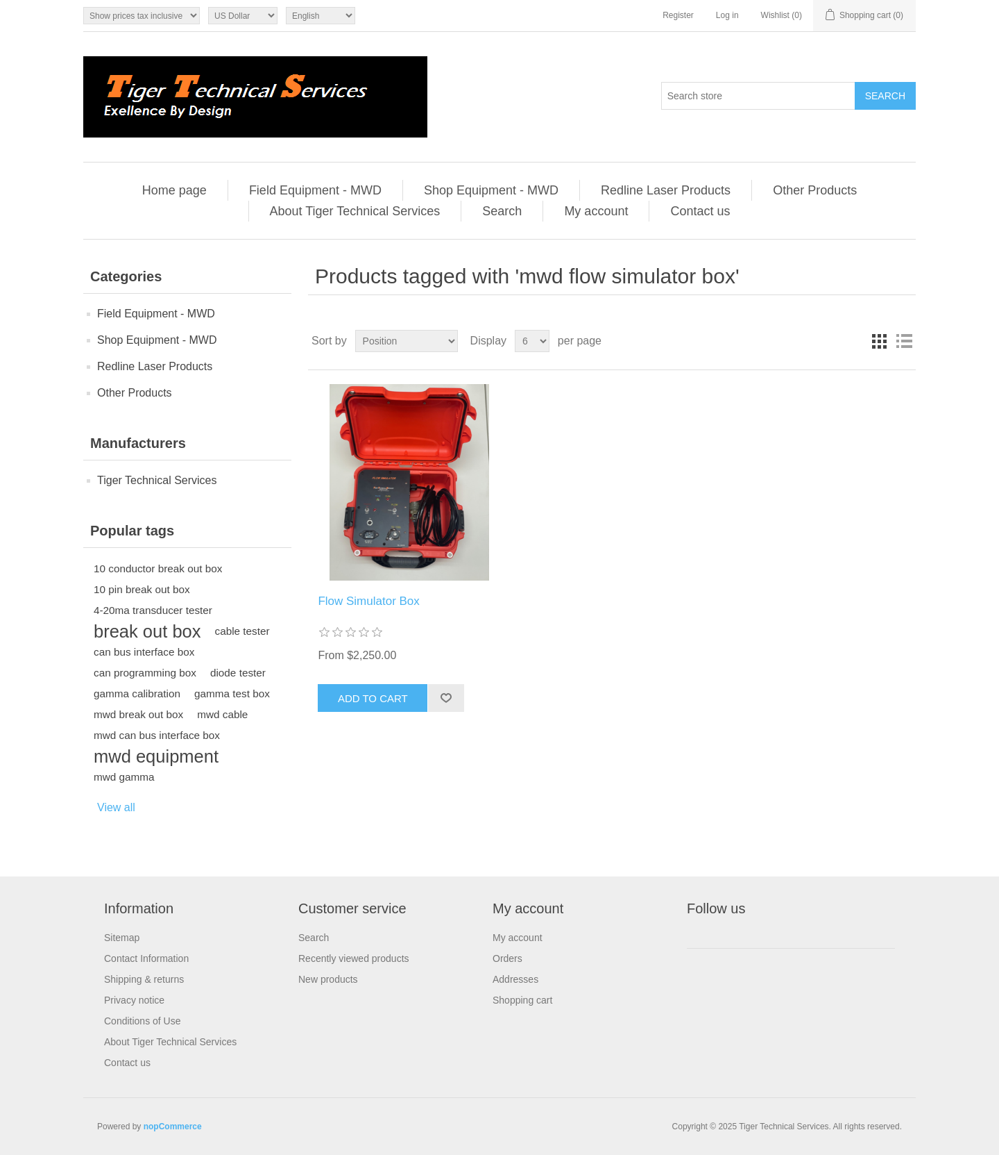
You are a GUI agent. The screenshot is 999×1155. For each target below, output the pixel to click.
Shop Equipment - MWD (491, 190)
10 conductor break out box (158, 568)
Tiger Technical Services (157, 480)
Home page (174, 190)
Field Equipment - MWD (315, 190)
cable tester (242, 631)
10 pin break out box (142, 589)
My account (596, 211)
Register (678, 15)
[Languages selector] (320, 15)
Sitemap (121, 937)
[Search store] (758, 96)
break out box (147, 631)
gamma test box (232, 693)
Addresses (515, 979)
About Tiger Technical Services (355, 211)
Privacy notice (134, 1000)
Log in (727, 15)
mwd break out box (138, 714)
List (904, 341)
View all (116, 807)
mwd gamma (124, 777)
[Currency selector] (243, 15)
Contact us (700, 211)
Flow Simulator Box (368, 601)
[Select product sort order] (406, 341)
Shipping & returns (144, 979)
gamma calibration (137, 693)
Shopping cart (522, 1000)
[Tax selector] (141, 15)
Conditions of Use (142, 1021)
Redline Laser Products (666, 190)
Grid (879, 341)
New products (328, 979)
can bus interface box (144, 652)
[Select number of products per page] (532, 341)
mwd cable (222, 714)
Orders (507, 958)
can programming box (145, 673)
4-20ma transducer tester (153, 610)
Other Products (815, 190)
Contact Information (146, 958)
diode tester (238, 673)
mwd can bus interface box (157, 735)
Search (502, 211)
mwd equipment (156, 756)
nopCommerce (173, 1126)
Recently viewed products (353, 958)
